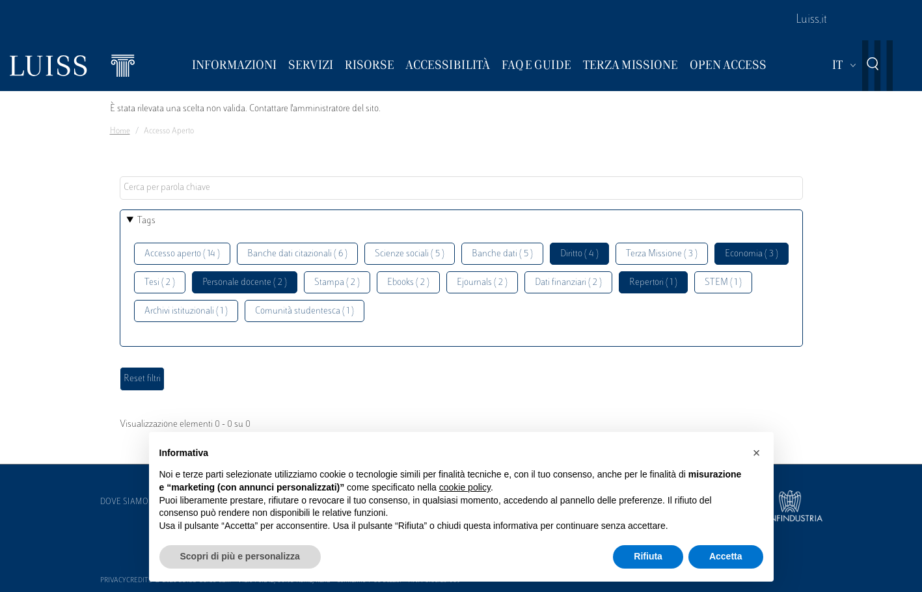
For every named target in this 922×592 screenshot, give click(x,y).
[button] (756, 452)
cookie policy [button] (465, 487)
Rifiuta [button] (648, 556)
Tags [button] (146, 221)
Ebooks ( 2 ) (408, 283)
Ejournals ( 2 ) (482, 283)
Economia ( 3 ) (751, 254)
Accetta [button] (725, 556)
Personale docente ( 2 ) (244, 283)
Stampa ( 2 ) (337, 283)
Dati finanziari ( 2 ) (568, 283)
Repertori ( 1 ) (653, 283)
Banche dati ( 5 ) (502, 254)
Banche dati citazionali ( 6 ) (297, 254)
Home (120, 131)
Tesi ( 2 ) (159, 283)
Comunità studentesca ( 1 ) (304, 311)
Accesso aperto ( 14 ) (182, 254)
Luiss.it (811, 20)
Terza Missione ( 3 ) (662, 254)
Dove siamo (124, 502)
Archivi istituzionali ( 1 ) (186, 311)
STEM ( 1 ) (723, 283)
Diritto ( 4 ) (579, 254)
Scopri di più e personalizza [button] (240, 556)
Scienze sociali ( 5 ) (409, 254)
